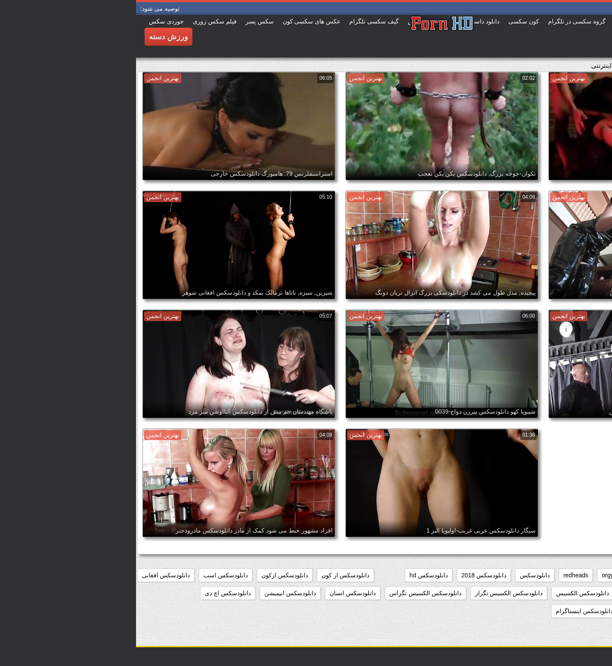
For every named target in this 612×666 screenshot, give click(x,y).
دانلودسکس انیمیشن (154, 593)
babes (594, 575)
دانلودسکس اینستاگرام (448, 611)
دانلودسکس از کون (210, 575)
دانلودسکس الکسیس (446, 593)
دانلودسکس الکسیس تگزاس (289, 593)
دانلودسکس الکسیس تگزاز (373, 593)
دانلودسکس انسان (217, 593)
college (562, 575)
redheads (439, 575)
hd (494, 575)
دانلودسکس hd (292, 575)
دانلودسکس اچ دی (92, 593)
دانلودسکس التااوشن (575, 593)
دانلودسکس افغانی (30, 575)
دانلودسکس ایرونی (514, 611)
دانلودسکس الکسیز (511, 593)
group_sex (525, 575)
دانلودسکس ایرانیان (577, 611)
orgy (471, 575)
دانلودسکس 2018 (347, 575)
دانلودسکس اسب (89, 575)
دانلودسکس (399, 575)
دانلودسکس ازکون (148, 575)
